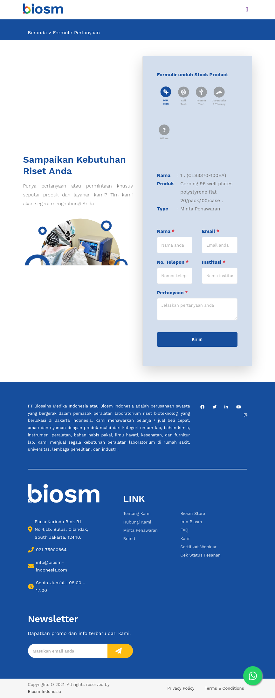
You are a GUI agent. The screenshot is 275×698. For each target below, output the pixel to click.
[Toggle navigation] (247, 9)
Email (210, 231)
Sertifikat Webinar (199, 546)
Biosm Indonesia (44, 691)
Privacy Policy (180, 688)
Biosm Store (193, 513)
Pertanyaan (172, 293)
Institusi (213, 262)
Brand (129, 538)
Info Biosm (191, 521)
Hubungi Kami (137, 522)
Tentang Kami (137, 513)
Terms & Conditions (224, 688)
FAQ (185, 530)
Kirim (197, 339)
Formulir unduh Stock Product (192, 75)
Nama (166, 231)
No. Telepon (173, 262)
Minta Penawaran (140, 530)
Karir (185, 538)
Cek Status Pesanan (201, 555)
